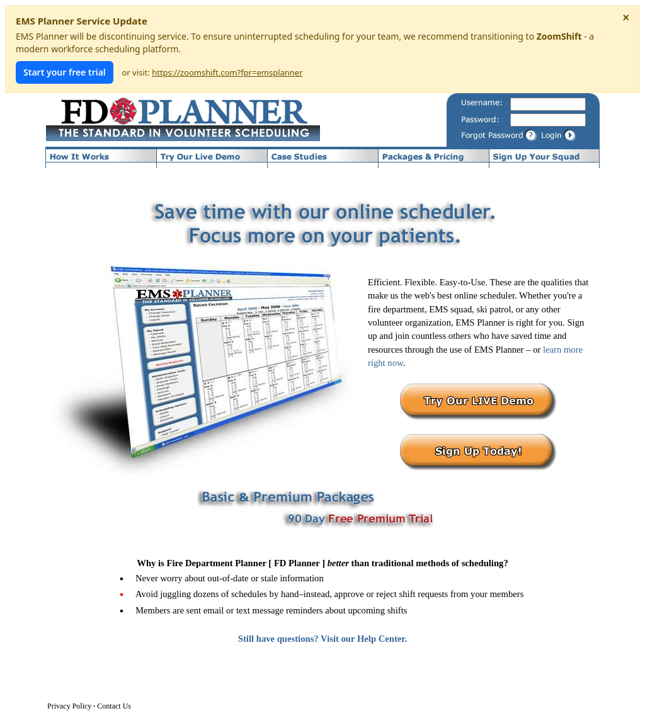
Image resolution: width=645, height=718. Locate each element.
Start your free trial (64, 72)
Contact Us (114, 706)
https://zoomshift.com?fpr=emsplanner (227, 72)
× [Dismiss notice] (625, 17)
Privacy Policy (69, 706)
